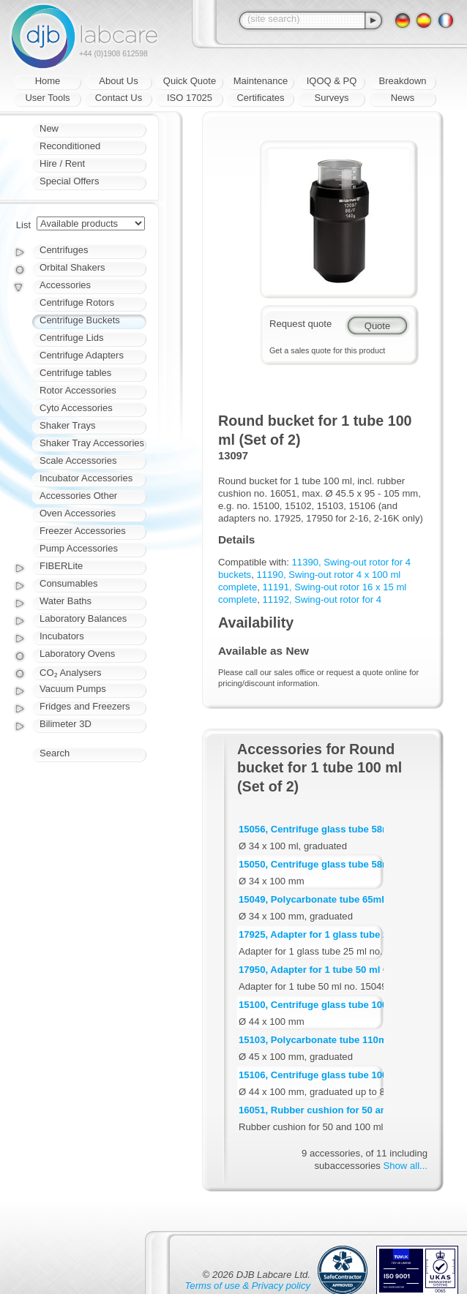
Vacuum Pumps (73, 688)
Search (55, 753)
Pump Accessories (79, 548)
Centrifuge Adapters (82, 355)
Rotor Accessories (78, 390)
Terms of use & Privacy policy (247, 1285)
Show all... (405, 1165)
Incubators (62, 636)
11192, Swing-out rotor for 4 (322, 599)
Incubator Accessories (86, 478)
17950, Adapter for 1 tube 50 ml (309, 969)
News (403, 97)
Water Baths (65, 600)
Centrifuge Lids (71, 337)
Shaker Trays (68, 425)
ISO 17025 (189, 97)
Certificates (260, 97)
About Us (118, 80)
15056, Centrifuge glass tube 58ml (316, 829)
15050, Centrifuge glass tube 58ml (316, 864)
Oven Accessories (78, 513)
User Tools (47, 97)
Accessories (65, 284)
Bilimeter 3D (65, 723)
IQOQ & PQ (332, 80)
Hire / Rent (62, 163)
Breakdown (402, 80)
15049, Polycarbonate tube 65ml (311, 899)
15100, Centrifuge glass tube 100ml (319, 1004)
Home (48, 80)
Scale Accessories (78, 460)
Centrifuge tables (75, 372)
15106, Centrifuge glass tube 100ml (319, 1074)
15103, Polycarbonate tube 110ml (314, 1039)
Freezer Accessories (83, 530)
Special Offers (69, 181)
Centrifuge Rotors (77, 302)
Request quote (300, 323)
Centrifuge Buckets (80, 320)
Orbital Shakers (72, 267)
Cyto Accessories (76, 407)
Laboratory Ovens (77, 653)
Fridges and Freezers (85, 706)
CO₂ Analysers (70, 672)
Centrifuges (64, 249)
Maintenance (261, 80)
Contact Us (118, 97)
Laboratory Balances (83, 618)
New (49, 128)
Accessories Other (78, 495)
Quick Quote (189, 80)
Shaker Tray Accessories (92, 442)
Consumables (69, 583)
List (23, 224)
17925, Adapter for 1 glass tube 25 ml (323, 934)
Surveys (332, 97)
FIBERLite (61, 565)
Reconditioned (70, 145)
